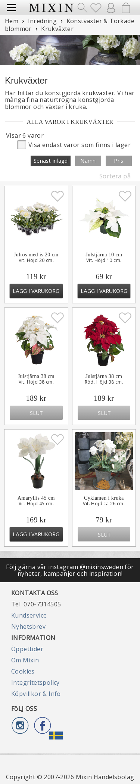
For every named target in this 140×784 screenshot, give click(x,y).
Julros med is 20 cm (36, 254)
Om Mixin (25, 660)
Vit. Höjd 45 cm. (36, 503)
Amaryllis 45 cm (36, 498)
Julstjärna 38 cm (36, 376)
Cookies (23, 671)
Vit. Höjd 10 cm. (103, 260)
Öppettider (27, 649)
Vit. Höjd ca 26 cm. (104, 503)
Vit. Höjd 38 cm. (36, 382)
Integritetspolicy (35, 682)
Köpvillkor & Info (36, 694)
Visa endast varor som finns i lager (74, 144)
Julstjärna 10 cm (103, 254)
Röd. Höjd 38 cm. (104, 382)
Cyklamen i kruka (104, 498)
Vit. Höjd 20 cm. (36, 260)
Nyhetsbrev (28, 626)
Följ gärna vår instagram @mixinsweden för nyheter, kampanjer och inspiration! (70, 570)
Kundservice (29, 615)
